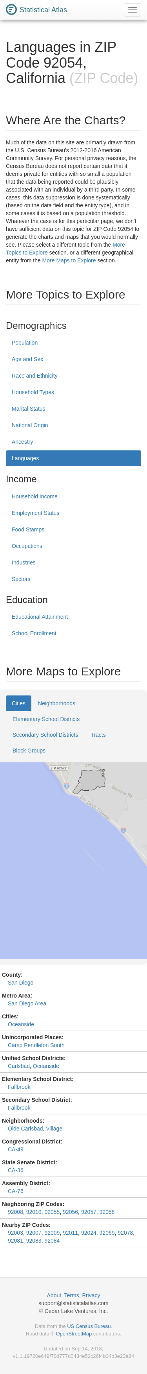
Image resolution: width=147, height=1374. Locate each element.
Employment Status (35, 513)
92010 (34, 1212)
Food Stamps (28, 529)
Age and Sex (27, 359)
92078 (125, 1233)
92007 (34, 1233)
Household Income (35, 496)
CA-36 (16, 1170)
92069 (107, 1233)
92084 (52, 1241)
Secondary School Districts (45, 735)
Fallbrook (19, 1087)
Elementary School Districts (46, 719)
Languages (25, 458)
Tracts (98, 735)
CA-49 (16, 1149)
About (54, 1295)
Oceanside (21, 1024)
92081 (15, 1241)
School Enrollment (34, 633)
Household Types (33, 392)
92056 (70, 1212)
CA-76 (16, 1191)
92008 (15, 1212)
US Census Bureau (89, 1326)
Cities (18, 703)
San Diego (20, 982)
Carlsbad (19, 1066)
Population (25, 342)
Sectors (21, 579)
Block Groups (29, 750)
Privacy (91, 1295)
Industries (24, 562)
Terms (71, 1295)
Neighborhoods (56, 703)
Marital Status (28, 409)
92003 (15, 1233)
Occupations (27, 546)
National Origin (30, 425)
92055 (52, 1212)
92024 (88, 1233)
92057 (88, 1212)
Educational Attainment (40, 617)
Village (54, 1128)
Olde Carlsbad (25, 1128)
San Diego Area (27, 1003)
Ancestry (22, 442)
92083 (34, 1241)
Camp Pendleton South (36, 1045)
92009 (52, 1233)
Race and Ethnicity (35, 376)
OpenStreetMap (74, 1334)
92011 (70, 1233)
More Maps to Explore (69, 260)
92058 (107, 1212)
